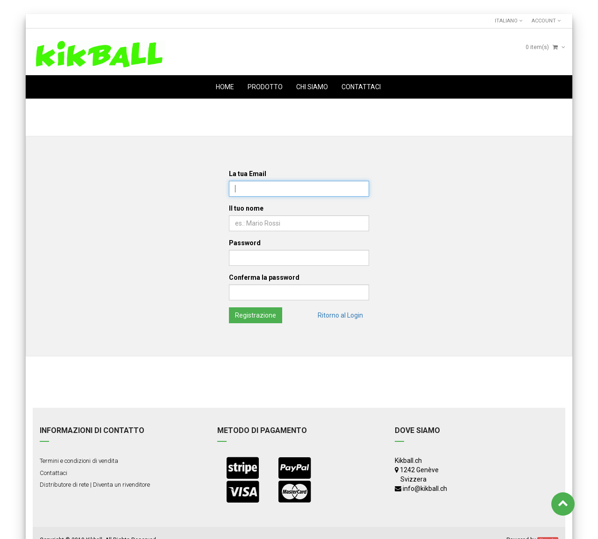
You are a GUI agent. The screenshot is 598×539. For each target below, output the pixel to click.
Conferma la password (264, 277)
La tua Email (247, 173)
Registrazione (255, 315)
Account (546, 21)
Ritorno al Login (340, 315)
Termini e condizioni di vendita (79, 460)
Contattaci (53, 472)
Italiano (508, 21)
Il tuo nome (246, 208)
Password (245, 243)
